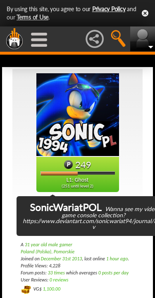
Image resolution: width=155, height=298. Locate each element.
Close (145, 13)
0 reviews (59, 280)
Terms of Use (32, 17)
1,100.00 (51, 289)
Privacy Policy (109, 8)
